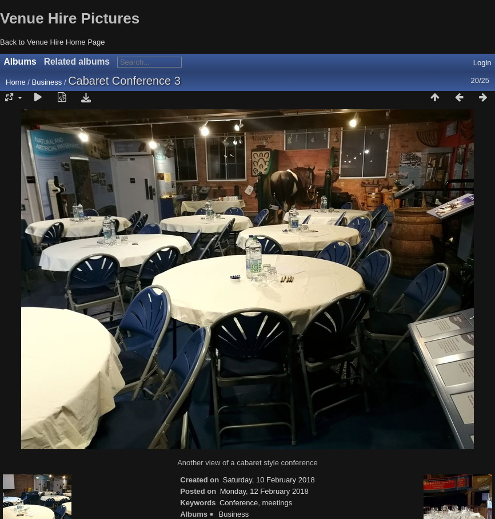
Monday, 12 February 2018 (264, 491)
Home (16, 82)
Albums (20, 61)
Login (482, 62)
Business (47, 82)
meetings (277, 502)
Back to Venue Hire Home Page (52, 42)
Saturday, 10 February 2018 (269, 480)
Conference (238, 502)
